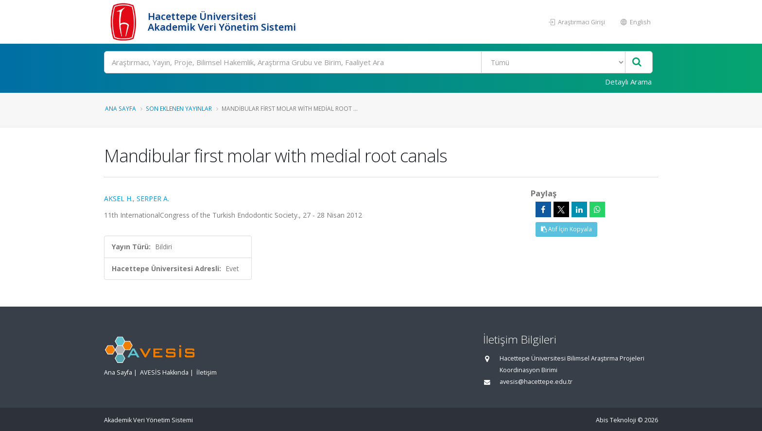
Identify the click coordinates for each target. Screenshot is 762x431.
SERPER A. (153, 198)
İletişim (206, 372)
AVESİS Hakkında (164, 372)
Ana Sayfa (120, 108)
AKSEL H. (118, 198)
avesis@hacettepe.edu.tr (536, 382)
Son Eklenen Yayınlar (179, 108)
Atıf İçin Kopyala (566, 229)
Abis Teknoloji (616, 420)
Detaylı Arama (628, 81)
